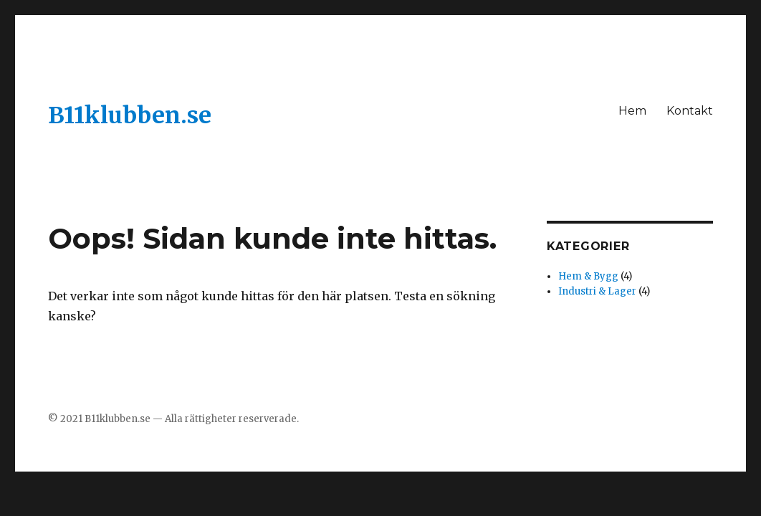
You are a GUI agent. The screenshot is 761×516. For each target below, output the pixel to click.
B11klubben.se (129, 115)
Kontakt (689, 111)
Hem (632, 111)
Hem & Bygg (588, 276)
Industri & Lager (597, 291)
